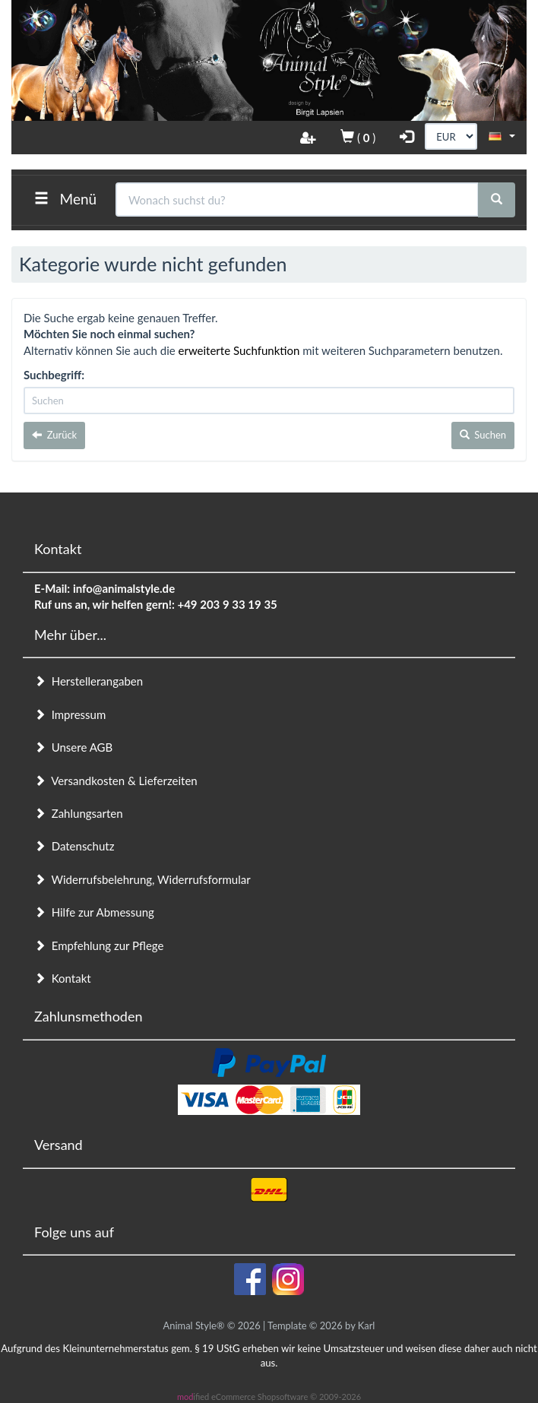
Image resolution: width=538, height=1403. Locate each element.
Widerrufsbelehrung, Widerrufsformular (142, 879)
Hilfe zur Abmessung (94, 912)
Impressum (70, 714)
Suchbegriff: (54, 375)
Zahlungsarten (78, 813)
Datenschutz (74, 846)
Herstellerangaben (88, 681)
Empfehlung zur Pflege (98, 945)
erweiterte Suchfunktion (239, 350)
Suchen (483, 435)
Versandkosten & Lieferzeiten (116, 780)
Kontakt (62, 978)
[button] (502, 135)
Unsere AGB (73, 747)
